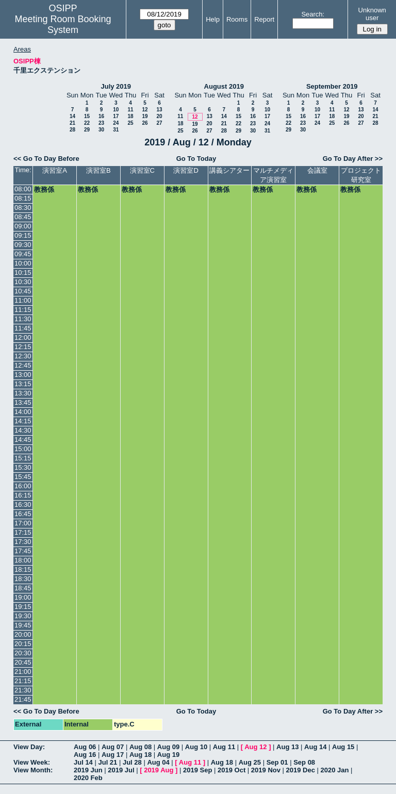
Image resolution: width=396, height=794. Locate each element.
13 (159, 109)
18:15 (22, 569)
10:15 (22, 272)
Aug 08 (140, 747)
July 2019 (116, 86)
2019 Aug (158, 770)
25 (130, 123)
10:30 (22, 282)
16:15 (22, 495)
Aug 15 (343, 747)
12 (144, 109)
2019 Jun (88, 770)
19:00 (22, 597)
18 (130, 116)
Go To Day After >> (353, 158)
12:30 (22, 356)
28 (72, 130)
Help (213, 19)
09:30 (22, 245)
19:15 (22, 606)
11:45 (22, 328)
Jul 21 (107, 762)
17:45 (22, 551)
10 (116, 109)
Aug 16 (85, 754)
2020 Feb (88, 778)
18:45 (22, 588)
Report (264, 19)
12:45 (22, 365)
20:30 (22, 653)
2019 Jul (121, 770)
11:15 (22, 309)
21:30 (22, 690)
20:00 (22, 634)
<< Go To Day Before (46, 158)
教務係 (44, 189)
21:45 (22, 699)
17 (116, 116)
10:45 (22, 291)
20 (159, 116)
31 (116, 130)
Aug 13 (287, 747)
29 (87, 130)
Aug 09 (168, 747)
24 (116, 123)
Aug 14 (315, 747)
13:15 (22, 384)
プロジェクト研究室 (361, 175)
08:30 (22, 207)
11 (130, 109)
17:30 (22, 541)
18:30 (22, 579)
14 (72, 116)
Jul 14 (83, 762)
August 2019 (224, 86)
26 (144, 123)
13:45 (22, 402)
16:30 (22, 504)
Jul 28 (132, 762)
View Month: (33, 770)
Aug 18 (140, 754)
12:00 (22, 337)
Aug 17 (113, 754)
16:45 (22, 514)
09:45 (22, 254)
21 (72, 123)
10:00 (22, 263)
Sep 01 (277, 762)
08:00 (22, 189)
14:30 (22, 430)
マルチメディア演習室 (273, 175)
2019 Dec (300, 770)
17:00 (22, 523)
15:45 (22, 477)
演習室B (98, 170)
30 (101, 130)
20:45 (22, 662)
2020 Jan (335, 770)
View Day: (29, 747)
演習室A (54, 170)
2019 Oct (231, 770)
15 (87, 116)
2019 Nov (265, 770)
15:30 (22, 467)
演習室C (142, 170)
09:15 (22, 235)
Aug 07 (113, 747)
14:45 (22, 439)
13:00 (22, 374)
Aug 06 (85, 747)
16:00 (22, 486)
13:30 (22, 393)
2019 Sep (197, 770)
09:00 (22, 226)
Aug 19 (168, 754)
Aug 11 (224, 747)
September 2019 (332, 86)
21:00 (22, 671)
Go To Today (196, 158)
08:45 (22, 217)
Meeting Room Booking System (62, 24)
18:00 (22, 560)
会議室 (317, 170)
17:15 (22, 532)
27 (159, 123)
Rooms (237, 19)
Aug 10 (196, 747)
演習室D (185, 170)
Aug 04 (158, 762)
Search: (312, 14)
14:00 (22, 412)
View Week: (31, 762)
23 (101, 123)
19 (144, 116)
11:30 (22, 319)
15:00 (22, 449)
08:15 (22, 198)
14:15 (22, 421)
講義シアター (229, 170)
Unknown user (372, 14)
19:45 (22, 625)
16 (101, 116)
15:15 (22, 458)
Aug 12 (255, 747)
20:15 (22, 644)
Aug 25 (250, 762)
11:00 (22, 300)
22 (87, 123)
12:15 (22, 347)
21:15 (22, 681)
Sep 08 (304, 762)
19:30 (22, 616)
